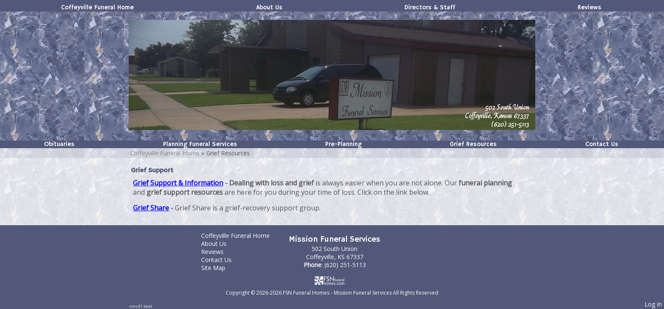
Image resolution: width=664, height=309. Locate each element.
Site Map (219, 268)
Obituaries (59, 144)
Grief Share (151, 207)
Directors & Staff (429, 7)
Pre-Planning (343, 144)
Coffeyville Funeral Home (97, 7)
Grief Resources (473, 144)
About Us (269, 7)
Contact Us (601, 144)
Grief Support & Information (178, 183)
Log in (653, 304)
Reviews (589, 7)
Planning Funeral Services (200, 144)
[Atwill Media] (332, 280)
